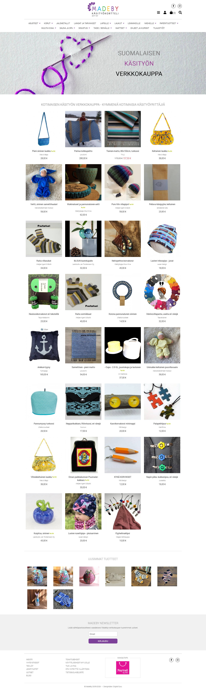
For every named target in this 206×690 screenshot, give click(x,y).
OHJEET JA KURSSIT (139, 28)
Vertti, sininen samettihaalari (43, 204)
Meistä (29, 659)
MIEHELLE (149, 23)
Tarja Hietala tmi (44, 317)
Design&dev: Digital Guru (113, 686)
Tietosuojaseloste (75, 672)
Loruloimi (83, 155)
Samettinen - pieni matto (83, 367)
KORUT (47, 23)
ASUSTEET (33, 23)
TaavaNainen (162, 317)
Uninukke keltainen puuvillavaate (162, 367)
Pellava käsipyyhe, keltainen (162, 204)
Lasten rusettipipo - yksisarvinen (83, 533)
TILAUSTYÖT (159, 28)
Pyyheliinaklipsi (122, 533)
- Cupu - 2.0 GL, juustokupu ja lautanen (123, 367)
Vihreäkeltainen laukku (41, 477)
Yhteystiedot (32, 662)
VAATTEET (120, 28)
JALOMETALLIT (63, 23)
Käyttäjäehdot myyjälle (78, 662)
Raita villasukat (44, 260)
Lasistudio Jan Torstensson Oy (83, 264)
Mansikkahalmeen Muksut (44, 208)
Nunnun (83, 427)
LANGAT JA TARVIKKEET (85, 23)
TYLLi (123, 155)
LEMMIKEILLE (134, 23)
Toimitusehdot (73, 659)
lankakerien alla (162, 208)
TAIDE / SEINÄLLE (101, 28)
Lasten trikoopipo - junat (162, 260)
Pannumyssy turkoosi (44, 423)
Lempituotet (32, 669)
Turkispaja (43, 371)
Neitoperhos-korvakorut (123, 260)
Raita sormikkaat (83, 314)
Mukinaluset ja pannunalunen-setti (83, 204)
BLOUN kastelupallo (83, 260)
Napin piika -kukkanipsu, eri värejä (162, 477)
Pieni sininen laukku (41, 151)
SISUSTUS (83, 28)
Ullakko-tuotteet (122, 317)
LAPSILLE (104, 23)
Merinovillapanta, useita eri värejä (162, 314)
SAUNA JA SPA (66, 28)
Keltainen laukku (160, 151)
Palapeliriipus (159, 423)
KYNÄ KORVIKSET (122, 477)
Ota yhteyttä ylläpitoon (77, 669)
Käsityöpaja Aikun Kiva (83, 211)
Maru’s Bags (44, 155)
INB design (123, 427)
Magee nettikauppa (122, 537)
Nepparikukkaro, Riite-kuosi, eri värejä (83, 423)
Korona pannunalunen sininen (123, 314)
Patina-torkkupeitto (83, 151)
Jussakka (162, 480)
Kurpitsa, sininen (41, 533)
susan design (162, 264)
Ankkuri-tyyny (44, 367)
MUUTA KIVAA (47, 28)
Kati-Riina (162, 427)
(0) (173, 12)
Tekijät (29, 666)
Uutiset (29, 672)
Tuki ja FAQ (71, 666)
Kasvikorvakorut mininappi (122, 423)
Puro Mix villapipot (120, 204)
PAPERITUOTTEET (168, 23)
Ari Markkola (122, 374)
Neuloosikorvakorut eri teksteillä (44, 314)
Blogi (28, 675)
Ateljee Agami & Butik (122, 208)
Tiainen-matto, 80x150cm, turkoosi (122, 151)
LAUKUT (118, 23)
